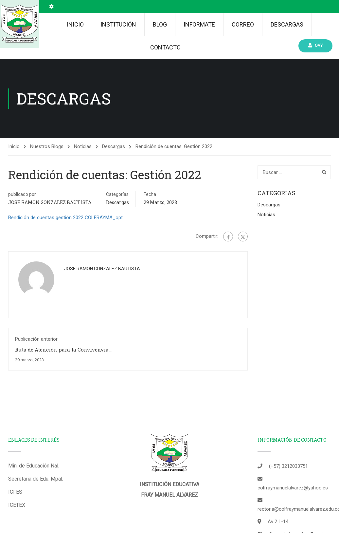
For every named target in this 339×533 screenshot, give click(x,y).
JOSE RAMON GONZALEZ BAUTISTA (49, 196)
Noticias (83, 140)
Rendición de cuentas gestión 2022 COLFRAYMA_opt (65, 211)
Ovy (316, 45)
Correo (243, 24)
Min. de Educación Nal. (33, 459)
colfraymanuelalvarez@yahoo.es (293, 481)
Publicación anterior (36, 332)
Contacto (165, 47)
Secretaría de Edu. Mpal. (35, 472)
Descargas (287, 24)
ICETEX (16, 498)
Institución (118, 24)
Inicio (75, 24)
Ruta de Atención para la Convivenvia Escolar (62, 346)
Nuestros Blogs (46, 140)
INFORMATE (199, 24)
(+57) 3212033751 (288, 460)
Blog (160, 24)
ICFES (15, 485)
